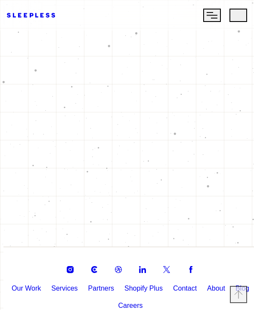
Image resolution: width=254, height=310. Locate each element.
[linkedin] (139, 266)
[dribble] (115, 266)
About (229, 284)
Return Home (127, 175)
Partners (109, 284)
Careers (139, 302)
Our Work (31, 284)
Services (71, 284)
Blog (108, 302)
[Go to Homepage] (31, 14)
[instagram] (67, 266)
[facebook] (187, 266)
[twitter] (163, 266)
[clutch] (91, 266)
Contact (194, 284)
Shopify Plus (152, 284)
